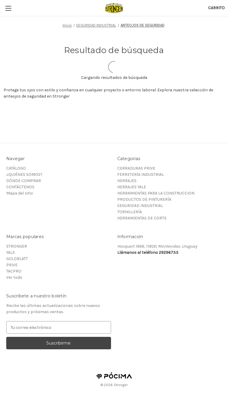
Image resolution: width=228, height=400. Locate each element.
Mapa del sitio (19, 193)
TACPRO (13, 271)
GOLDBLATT (17, 258)
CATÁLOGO (16, 168)
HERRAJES (127, 180)
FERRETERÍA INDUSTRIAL (140, 174)
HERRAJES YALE (131, 186)
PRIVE (12, 264)
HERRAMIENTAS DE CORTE (142, 218)
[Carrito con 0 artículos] (216, 8)
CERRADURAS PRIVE (136, 168)
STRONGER (16, 246)
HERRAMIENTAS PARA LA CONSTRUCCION (155, 193)
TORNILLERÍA (129, 211)
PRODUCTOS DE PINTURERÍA (144, 199)
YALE (10, 252)
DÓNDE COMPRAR (23, 180)
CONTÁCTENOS (20, 186)
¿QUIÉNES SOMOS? (24, 174)
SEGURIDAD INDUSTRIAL (140, 205)
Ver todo (14, 277)
